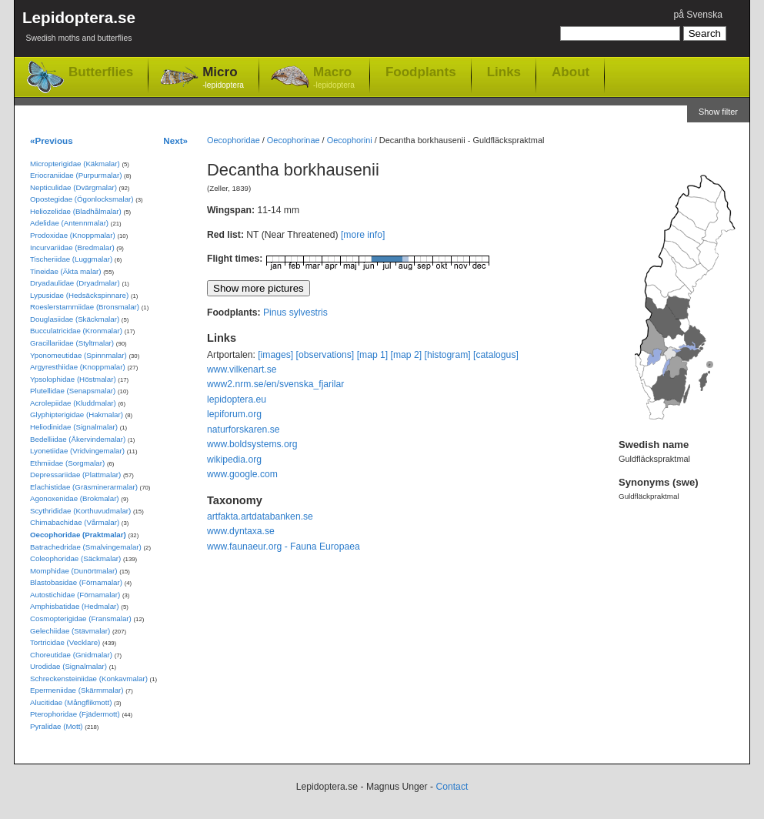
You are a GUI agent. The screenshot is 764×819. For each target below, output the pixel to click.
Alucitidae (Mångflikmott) (71, 702)
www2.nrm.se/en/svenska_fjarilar (275, 384)
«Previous (51, 140)
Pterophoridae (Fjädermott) (75, 714)
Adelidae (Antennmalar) (69, 223)
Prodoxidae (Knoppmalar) (72, 235)
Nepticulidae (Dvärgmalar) (73, 187)
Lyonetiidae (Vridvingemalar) (77, 450)
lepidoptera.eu (236, 399)
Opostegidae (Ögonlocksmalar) (82, 199)
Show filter (718, 111)
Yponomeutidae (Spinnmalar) (78, 355)
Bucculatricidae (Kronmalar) (76, 330)
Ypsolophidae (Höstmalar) (73, 379)
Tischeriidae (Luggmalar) (71, 259)
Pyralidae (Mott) (56, 726)
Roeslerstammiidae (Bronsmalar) (84, 307)
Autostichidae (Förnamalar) (75, 594)
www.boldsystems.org (252, 444)
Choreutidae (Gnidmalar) (71, 654)
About (570, 72)
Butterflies (100, 72)
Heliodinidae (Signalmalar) (74, 427)
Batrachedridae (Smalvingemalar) (86, 547)
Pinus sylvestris (295, 312)
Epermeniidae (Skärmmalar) (77, 690)
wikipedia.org (234, 459)
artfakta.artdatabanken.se (260, 516)
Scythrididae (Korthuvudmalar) (80, 510)
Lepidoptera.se (78, 28)
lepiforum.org (234, 414)
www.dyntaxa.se (241, 531)
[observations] (325, 354)
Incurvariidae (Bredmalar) (72, 247)
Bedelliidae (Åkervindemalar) (77, 439)
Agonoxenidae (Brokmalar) (74, 498)
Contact (451, 786)
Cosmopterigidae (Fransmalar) (81, 618)
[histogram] (448, 354)
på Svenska (697, 14)
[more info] (363, 234)
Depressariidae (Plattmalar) (75, 474)
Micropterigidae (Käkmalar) (75, 163)
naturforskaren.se (243, 429)
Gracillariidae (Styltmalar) (72, 343)
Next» (175, 140)
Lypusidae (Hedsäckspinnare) (79, 295)
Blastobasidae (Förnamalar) (76, 582)
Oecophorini (349, 140)
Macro (334, 78)
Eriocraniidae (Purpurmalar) (76, 175)
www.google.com (242, 474)
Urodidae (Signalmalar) (68, 666)
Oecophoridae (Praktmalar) (78, 534)
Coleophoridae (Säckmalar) (75, 558)
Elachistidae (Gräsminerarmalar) (84, 487)
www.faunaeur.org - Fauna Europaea (283, 546)
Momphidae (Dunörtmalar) (73, 571)
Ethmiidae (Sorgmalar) (67, 463)
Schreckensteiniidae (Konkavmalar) (89, 678)
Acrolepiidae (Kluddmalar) (73, 403)
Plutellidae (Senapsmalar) (72, 390)
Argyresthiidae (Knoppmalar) (77, 367)
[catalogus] (496, 354)
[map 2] (406, 354)
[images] (275, 354)
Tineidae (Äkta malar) (66, 271)
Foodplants (420, 72)
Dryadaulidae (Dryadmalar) (75, 283)
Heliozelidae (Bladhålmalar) (76, 211)
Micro (223, 78)
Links (504, 72)
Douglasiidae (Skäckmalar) (74, 319)
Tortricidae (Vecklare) (65, 642)
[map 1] (373, 354)
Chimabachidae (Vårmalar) (74, 522)
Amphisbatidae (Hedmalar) (74, 606)
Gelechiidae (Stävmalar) (70, 631)
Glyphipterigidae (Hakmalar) (76, 414)
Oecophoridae (233, 140)
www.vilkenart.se (242, 369)
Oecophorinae (293, 140)
